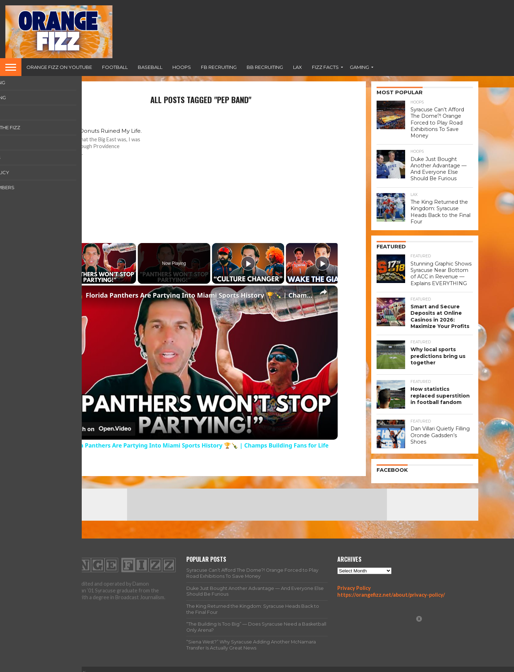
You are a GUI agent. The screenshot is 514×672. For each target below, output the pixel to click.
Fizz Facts (325, 67)
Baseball (150, 67)
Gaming (359, 67)
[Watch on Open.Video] (99, 429)
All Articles (362, 666)
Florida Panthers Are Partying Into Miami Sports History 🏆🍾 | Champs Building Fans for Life (199, 295)
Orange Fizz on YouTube (59, 67)
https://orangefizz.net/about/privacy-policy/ (391, 588)
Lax (297, 67)
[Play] (248, 263)
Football (115, 67)
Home (335, 666)
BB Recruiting (265, 67)
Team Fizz (394, 666)
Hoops (181, 67)
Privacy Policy (354, 581)
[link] (75, 297)
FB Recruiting (219, 67)
